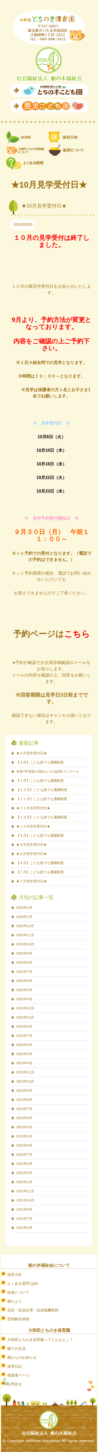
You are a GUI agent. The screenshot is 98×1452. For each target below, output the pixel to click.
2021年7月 (24, 1218)
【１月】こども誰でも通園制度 (40, 781)
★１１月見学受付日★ (33, 808)
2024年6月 (24, 1045)
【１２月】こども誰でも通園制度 (41, 790)
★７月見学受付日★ (31, 881)
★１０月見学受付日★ (33, 826)
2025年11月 (25, 935)
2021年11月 (25, 1191)
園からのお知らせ (22, 1357)
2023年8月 (24, 1100)
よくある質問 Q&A (22, 1283)
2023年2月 (24, 1136)
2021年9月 (24, 1209)
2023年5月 (24, 1127)
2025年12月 (25, 926)
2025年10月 (25, 944)
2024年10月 (25, 1017)
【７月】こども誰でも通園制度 (40, 872)
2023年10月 (25, 1081)
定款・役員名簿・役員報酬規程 (33, 1310)
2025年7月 (24, 972)
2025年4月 (24, 999)
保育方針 (14, 1274)
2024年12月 (25, 1008)
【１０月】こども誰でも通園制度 (41, 817)
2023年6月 (24, 1118)
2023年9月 (24, 1090)
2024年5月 (24, 1054)
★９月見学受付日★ (31, 845)
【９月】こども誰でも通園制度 (40, 835)
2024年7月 (24, 1036)
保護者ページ (18, 1375)
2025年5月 (24, 990)
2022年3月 (24, 1173)
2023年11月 (25, 1072)
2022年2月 (24, 1182)
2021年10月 (25, 1200)
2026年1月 (24, 917)
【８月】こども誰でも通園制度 (40, 863)
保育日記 (14, 1366)
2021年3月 (24, 1228)
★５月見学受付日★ (31, 753)
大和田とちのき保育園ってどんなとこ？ (40, 1340)
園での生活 (16, 1348)
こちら (77, 634)
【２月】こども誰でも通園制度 (40, 762)
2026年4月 (24, 908)
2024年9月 (24, 1026)
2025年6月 (24, 981)
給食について (18, 1292)
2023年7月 (24, 1109)
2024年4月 (24, 1063)
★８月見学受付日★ (31, 854)
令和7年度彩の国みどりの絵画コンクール (47, 771)
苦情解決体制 (18, 1319)
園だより (14, 1301)
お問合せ (14, 1384)
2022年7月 (24, 1154)
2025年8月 (24, 962)
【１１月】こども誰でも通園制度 (41, 799)
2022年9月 (24, 1145)
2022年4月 (24, 1164)
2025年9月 (24, 953)
